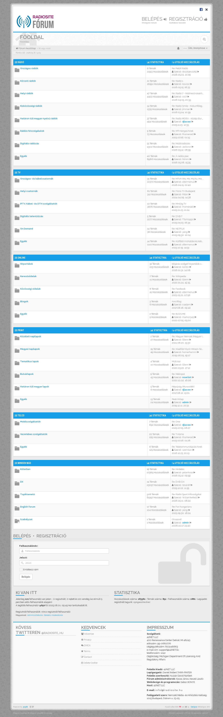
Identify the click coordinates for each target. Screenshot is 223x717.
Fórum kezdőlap (27, 48)
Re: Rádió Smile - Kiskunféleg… (187, 106)
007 (184, 96)
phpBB (25, 707)
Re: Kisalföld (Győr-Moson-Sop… (188, 349)
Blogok (24, 301)
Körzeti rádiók (28, 81)
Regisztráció (188, 19)
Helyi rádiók (26, 93)
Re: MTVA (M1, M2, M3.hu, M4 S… (188, 178)
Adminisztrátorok (35, 615)
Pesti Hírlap (177, 399)
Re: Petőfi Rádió (180, 68)
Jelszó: (23, 557)
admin (185, 402)
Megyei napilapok (30, 349)
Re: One (176, 421)
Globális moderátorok (53, 615)
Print (21, 330)
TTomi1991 (187, 219)
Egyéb (23, 156)
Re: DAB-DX (178, 481)
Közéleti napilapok (30, 336)
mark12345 (188, 317)
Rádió (21, 62)
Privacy (86, 639)
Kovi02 (185, 84)
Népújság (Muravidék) (183, 386)
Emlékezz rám (30, 569)
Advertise (87, 634)
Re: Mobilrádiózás (181, 143)
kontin (185, 267)
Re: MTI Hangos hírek (182, 131)
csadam (186, 304)
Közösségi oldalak (30, 289)
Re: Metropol (178, 374)
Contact (86, 657)
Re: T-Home (178, 434)
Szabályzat (26, 519)
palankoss (187, 472)
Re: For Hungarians (182, 506)
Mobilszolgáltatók (30, 421)
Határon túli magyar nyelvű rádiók (39, 118)
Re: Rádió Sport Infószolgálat (186, 494)
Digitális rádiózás (29, 143)
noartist (186, 377)
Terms (85, 651)
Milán (185, 194)
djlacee (186, 121)
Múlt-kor (176, 361)
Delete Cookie (89, 662)
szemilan (187, 450)
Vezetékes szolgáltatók (33, 434)
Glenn (185, 279)
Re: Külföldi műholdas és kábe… (188, 241)
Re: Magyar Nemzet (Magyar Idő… (189, 336)
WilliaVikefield (189, 497)
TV (19, 172)
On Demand (26, 228)
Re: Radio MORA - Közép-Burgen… (189, 118)
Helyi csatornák (29, 191)
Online (21, 257)
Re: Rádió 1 (177, 81)
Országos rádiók (29, 68)
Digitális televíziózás (31, 216)
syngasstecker (141, 602)
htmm (185, 159)
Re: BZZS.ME (179, 314)
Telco (21, 415)
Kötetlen (25, 469)
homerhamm (189, 352)
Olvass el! (177, 519)
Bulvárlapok (27, 374)
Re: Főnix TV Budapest (183, 191)
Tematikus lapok (29, 361)
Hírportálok (26, 264)
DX (21, 481)
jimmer (186, 109)
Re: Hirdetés (178, 469)
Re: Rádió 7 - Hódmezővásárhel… (188, 93)
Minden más (24, 463)
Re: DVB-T (177, 216)
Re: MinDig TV (179, 203)
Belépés (154, 19)
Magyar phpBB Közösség (41, 713)
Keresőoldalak (28, 276)
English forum (27, 506)
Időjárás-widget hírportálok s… (187, 264)
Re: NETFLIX (178, 228)
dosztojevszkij (189, 71)
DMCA (86, 645)
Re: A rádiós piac (180, 156)
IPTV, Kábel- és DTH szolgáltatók (38, 203)
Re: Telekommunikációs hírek (187, 446)
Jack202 (186, 147)
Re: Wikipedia (179, 276)
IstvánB (186, 485)
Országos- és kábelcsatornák (36, 178)
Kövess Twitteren (39, 630)
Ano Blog (176, 301)
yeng (184, 232)
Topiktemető (27, 494)
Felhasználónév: (28, 546)
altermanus (188, 181)
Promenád (187, 134)
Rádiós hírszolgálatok (32, 131)
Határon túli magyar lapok (34, 386)
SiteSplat (194, 707)
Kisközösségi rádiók (31, 106)
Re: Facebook (179, 289)
